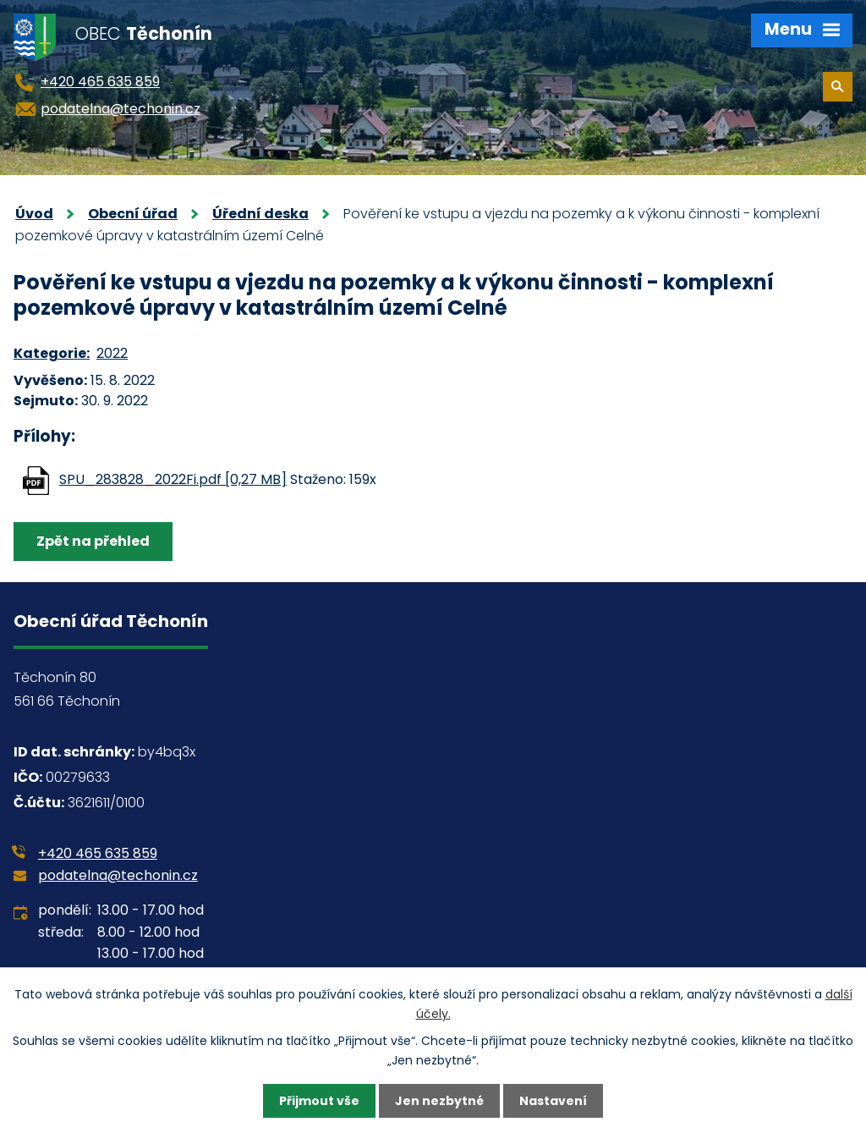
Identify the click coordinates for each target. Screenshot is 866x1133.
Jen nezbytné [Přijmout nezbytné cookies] (439, 1100)
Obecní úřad (133, 213)
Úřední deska (260, 213)
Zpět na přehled (93, 541)
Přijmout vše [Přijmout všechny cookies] (319, 1100)
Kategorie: (52, 353)
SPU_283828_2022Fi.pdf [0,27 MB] (173, 479)
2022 (112, 353)
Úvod (34, 213)
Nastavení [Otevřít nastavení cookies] (553, 1100)
